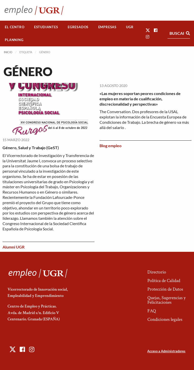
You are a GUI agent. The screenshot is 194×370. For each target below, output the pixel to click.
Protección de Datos (165, 289)
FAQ (151, 311)
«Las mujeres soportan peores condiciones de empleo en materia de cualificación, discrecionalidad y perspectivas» (140, 98)
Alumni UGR (14, 246)
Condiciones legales (164, 319)
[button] (148, 30)
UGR (129, 27)
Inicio (8, 52)
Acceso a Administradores (166, 351)
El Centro (14, 27)
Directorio (156, 272)
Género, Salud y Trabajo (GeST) (31, 147)
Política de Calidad (163, 281)
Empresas (107, 27)
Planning (14, 40)
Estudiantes (46, 27)
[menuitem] (14, 27)
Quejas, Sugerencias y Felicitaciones (166, 300)
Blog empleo (111, 145)
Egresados (78, 27)
